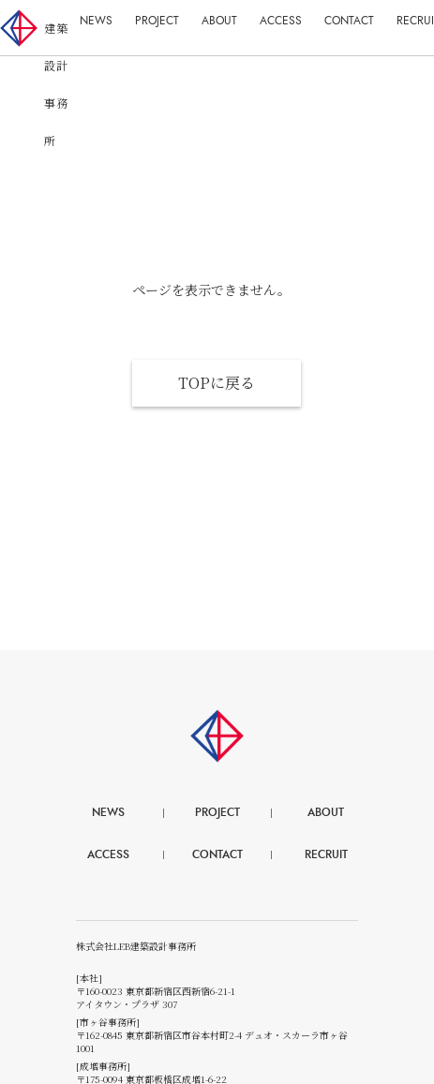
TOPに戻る (216, 383)
